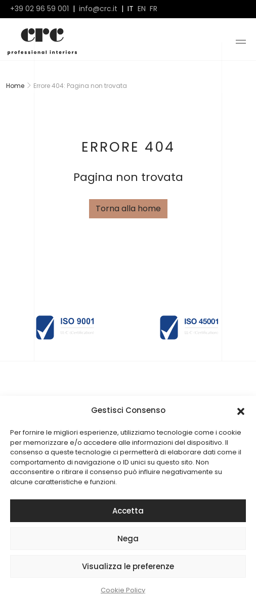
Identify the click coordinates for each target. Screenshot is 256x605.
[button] (241, 410)
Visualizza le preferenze (128, 566)
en (142, 9)
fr (153, 9)
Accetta (128, 510)
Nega (128, 538)
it (130, 9)
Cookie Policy (123, 590)
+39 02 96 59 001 (39, 9)
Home (15, 85)
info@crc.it (98, 9)
